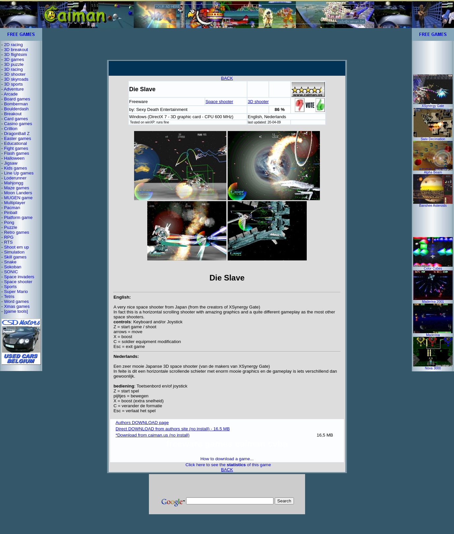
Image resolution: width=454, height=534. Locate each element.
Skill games (15, 256)
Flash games (16, 153)
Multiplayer (14, 202)
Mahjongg (13, 182)
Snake (10, 261)
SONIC (11, 271)
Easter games (17, 138)
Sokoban (12, 266)
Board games (17, 98)
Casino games (18, 123)
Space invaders (19, 276)
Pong (9, 222)
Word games (16, 301)
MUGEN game (18, 197)
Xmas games (17, 306)
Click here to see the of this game (228, 464)
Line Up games (19, 173)
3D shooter (14, 74)
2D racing (13, 44)
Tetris (9, 296)
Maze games (16, 187)
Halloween (14, 158)
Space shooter (18, 281)
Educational (15, 143)
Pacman (12, 207)
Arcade (10, 94)
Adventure (14, 89)
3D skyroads (16, 79)
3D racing (13, 69)
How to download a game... (227, 458)
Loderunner (15, 177)
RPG (9, 237)
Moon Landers (18, 192)
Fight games (16, 148)
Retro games (16, 232)
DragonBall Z (17, 133)
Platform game (18, 217)
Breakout (12, 113)
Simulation (14, 252)
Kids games (15, 168)
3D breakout (16, 49)
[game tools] (16, 311)
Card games (16, 118)
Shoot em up (16, 247)
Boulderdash (16, 108)
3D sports (13, 84)
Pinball (10, 212)
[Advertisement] (227, 44)
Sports (10, 286)
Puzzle (10, 227)
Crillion (10, 128)
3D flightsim (15, 54)
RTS (8, 242)
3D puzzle (13, 64)
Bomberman (16, 103)
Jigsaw (10, 163)
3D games (14, 59)
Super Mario (16, 291)
